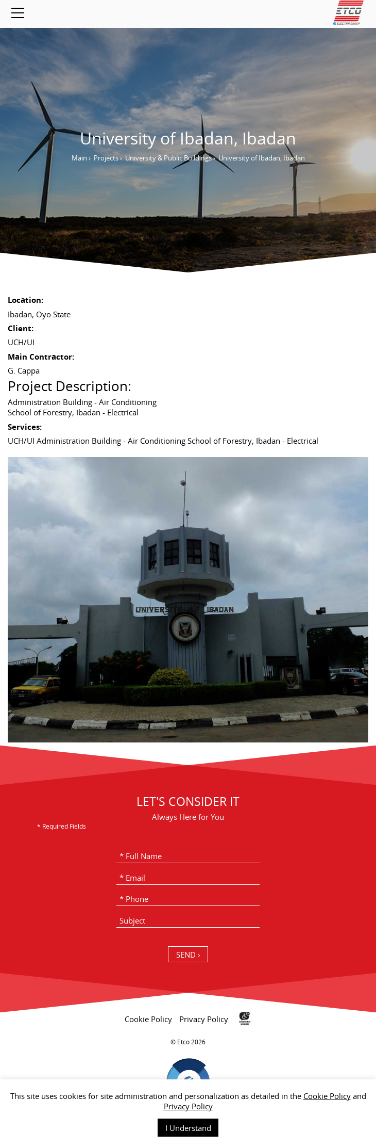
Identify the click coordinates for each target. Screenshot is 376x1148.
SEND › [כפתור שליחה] (188, 954)
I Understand (188, 1128)
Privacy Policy (188, 1106)
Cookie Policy (327, 1096)
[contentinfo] (188, 1073)
